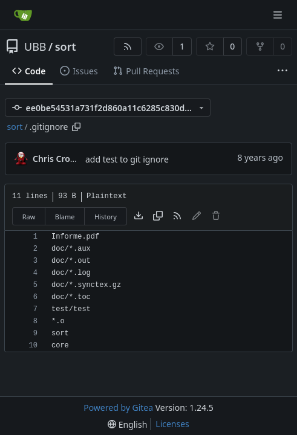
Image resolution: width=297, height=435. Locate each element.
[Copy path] (76, 127)
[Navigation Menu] (279, 15)
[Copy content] (158, 216)
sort (65, 46)
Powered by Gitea (118, 407)
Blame (65, 216)
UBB (35, 46)
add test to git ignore (127, 159)
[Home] (23, 15)
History (105, 216)
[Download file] (138, 216)
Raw (29, 216)
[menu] (127, 424)
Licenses (172, 424)
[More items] (282, 71)
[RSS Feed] (128, 46)
